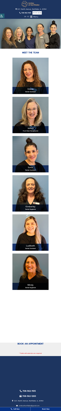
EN (25, 16)
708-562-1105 (25, 13)
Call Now (15, 409)
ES (28, 16)
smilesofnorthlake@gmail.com (27, 406)
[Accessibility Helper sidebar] (2, 16)
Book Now (37, 13)
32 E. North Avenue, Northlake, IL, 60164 (31, 9)
